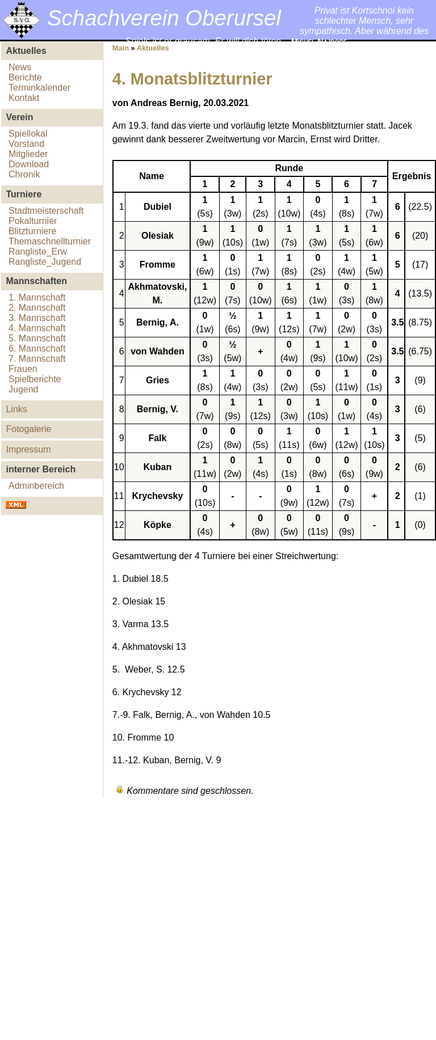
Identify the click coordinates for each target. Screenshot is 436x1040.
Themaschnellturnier (50, 241)
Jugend (24, 389)
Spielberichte (35, 379)
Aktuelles (153, 48)
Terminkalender (39, 87)
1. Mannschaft (37, 297)
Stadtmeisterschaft (46, 210)
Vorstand (26, 144)
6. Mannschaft (37, 348)
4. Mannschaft (37, 328)
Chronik (24, 174)
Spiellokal (28, 133)
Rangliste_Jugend (45, 262)
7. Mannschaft (37, 358)
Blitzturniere (32, 231)
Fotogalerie (28, 429)
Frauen (23, 369)
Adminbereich (36, 486)
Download (29, 164)
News (20, 67)
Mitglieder (28, 154)
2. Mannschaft (37, 307)
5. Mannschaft (37, 338)
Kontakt (24, 98)
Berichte (25, 77)
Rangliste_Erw (38, 251)
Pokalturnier (33, 221)
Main (120, 48)
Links (16, 409)
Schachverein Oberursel (164, 18)
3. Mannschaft (37, 318)
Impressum (28, 449)
